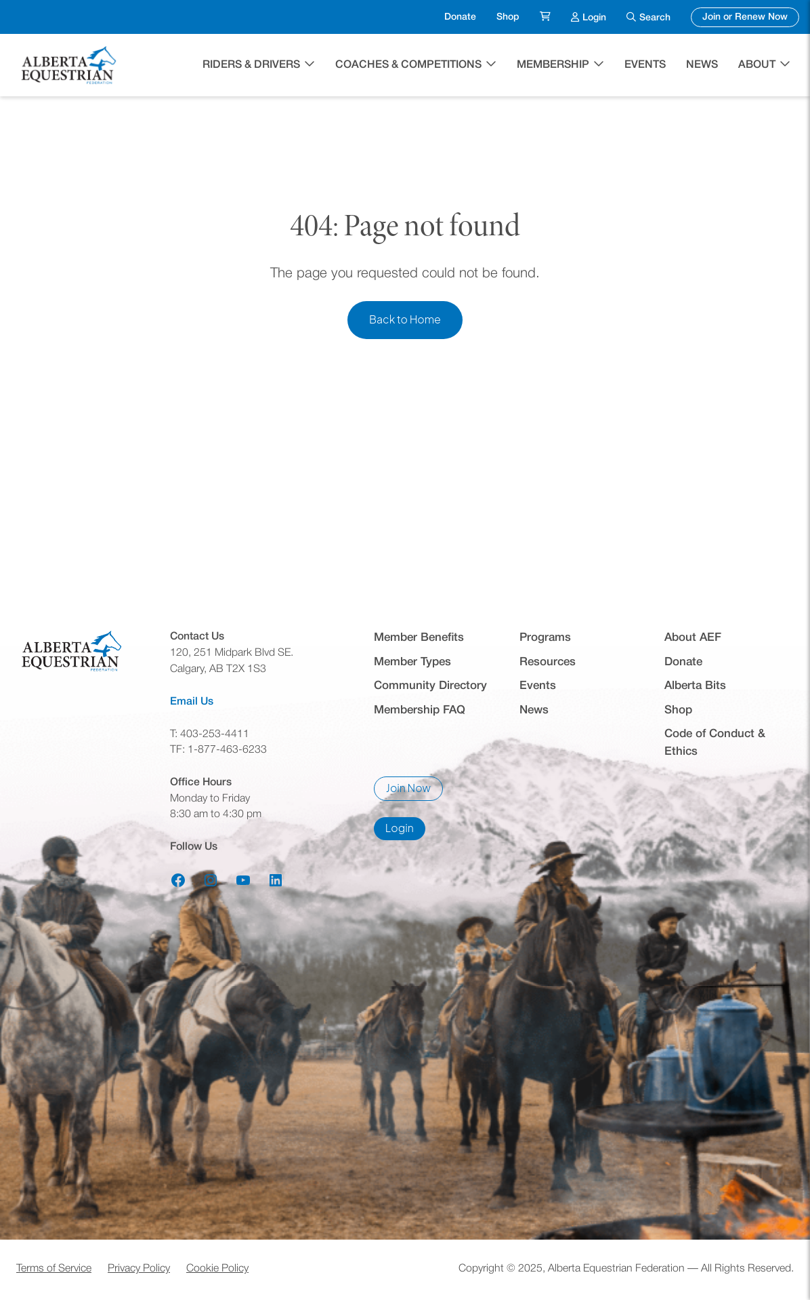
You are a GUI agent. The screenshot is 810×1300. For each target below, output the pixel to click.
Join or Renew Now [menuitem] (750, 15)
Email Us (191, 702)
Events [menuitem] (645, 65)
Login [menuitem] (594, 15)
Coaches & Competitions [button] (408, 65)
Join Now (414, 792)
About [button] (756, 65)
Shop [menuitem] (507, 17)
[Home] (70, 65)
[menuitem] (545, 17)
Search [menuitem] (654, 18)
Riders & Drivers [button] (251, 65)
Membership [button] (553, 65)
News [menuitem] (702, 65)
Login (405, 831)
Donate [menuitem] (460, 17)
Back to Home (405, 319)
